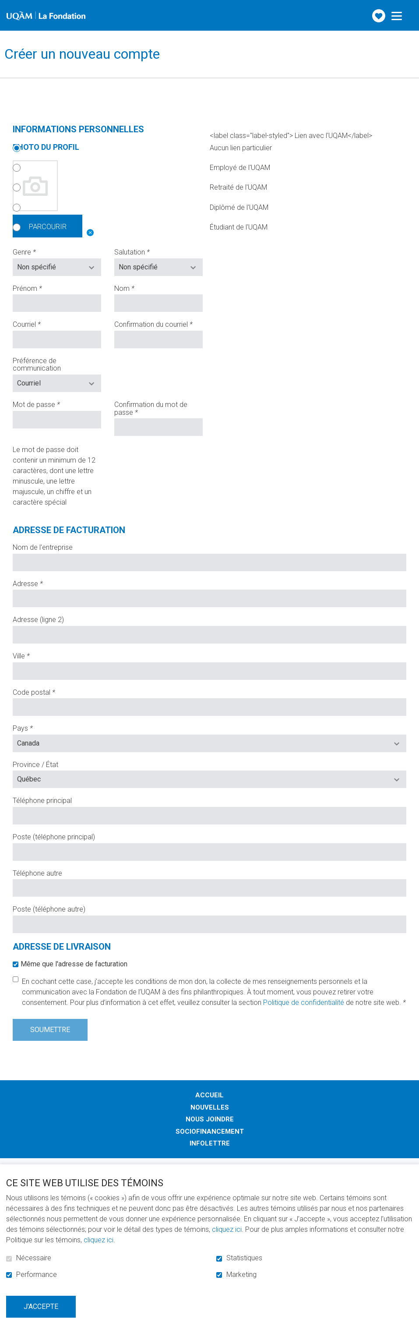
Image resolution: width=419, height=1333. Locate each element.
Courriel (40, 323)
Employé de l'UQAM (141, 168)
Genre (38, 251)
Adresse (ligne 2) (38, 618)
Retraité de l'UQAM (140, 187)
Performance (36, 1275)
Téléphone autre (37, 871)
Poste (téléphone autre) (49, 908)
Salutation (145, 251)
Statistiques (244, 1258)
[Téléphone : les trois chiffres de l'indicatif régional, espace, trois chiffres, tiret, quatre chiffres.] (210, 814)
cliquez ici (227, 1229)
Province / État (35, 763)
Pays (36, 727)
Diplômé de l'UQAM (140, 208)
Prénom (41, 286)
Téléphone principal (42, 799)
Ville (35, 654)
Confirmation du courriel (158, 323)
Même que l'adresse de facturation (74, 962)
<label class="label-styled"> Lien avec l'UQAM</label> (291, 136)
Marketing (241, 1275)
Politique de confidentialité (303, 1001)
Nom (138, 286)
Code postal (48, 690)
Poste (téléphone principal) (54, 835)
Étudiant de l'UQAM (140, 227)
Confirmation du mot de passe (150, 406)
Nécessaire (33, 1258)
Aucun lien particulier (142, 148)
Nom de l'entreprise (43, 546)
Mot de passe (50, 403)
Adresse (41, 582)
